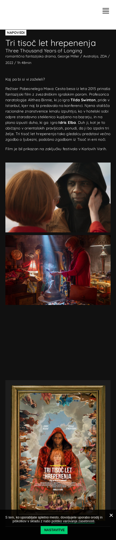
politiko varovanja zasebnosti (72, 521)
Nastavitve (54, 530)
